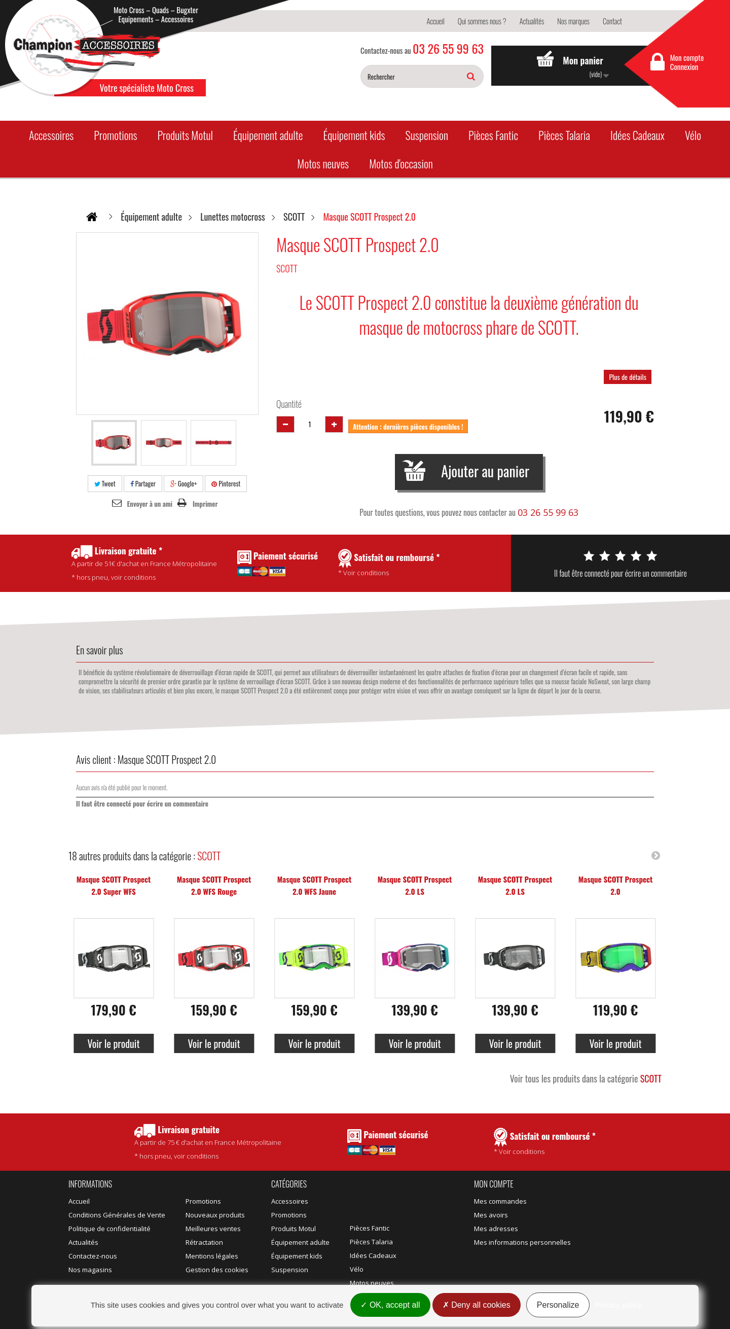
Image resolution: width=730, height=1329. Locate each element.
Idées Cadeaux (637, 135)
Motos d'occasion (401, 163)
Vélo (693, 135)
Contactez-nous (92, 1256)
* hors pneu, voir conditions (207, 1142)
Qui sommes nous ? (482, 20)
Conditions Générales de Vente (116, 1214)
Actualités (532, 20)
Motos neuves (323, 163)
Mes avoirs (491, 1214)
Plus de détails (627, 376)
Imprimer (205, 504)
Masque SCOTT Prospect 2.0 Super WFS (114, 885)
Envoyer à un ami (149, 504)
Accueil (435, 20)
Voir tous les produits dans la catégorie (586, 1078)
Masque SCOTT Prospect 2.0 (615, 885)
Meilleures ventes (213, 1228)
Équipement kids (354, 135)
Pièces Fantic (493, 135)
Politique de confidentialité (109, 1228)
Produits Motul (185, 135)
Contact (612, 20)
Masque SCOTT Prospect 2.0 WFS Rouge (214, 885)
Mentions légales (212, 1256)
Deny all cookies (476, 1305)
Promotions (115, 135)
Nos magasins (90, 1269)
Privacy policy (618, 1305)
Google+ (183, 483)
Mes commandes (500, 1201)
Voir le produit (113, 1043)
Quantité (289, 403)
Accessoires (51, 135)
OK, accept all (390, 1305)
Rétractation (204, 1242)
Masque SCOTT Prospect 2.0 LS (415, 885)
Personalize (558, 1305)
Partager (143, 483)
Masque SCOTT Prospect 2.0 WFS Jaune (314, 885)
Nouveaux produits (215, 1214)
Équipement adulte (268, 135)
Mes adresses (496, 1228)
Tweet (105, 483)
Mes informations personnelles (522, 1242)
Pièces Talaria (564, 135)
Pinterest (225, 483)
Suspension (427, 135)
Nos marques (573, 20)
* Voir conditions (545, 1142)
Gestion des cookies (217, 1269)
